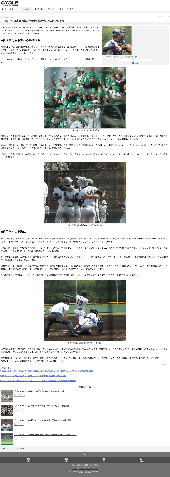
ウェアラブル (39, 9)
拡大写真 (137, 63)
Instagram (142, 461)
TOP (85, 454)
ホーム (4, 9)
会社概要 (86, 465)
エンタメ (70, 9)
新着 (11, 9)
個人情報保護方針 (95, 465)
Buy (18, 9)
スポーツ (50, 9)
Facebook (66, 461)
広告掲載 (79, 465)
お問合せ (72, 465)
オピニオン (27, 9)
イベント (60, 9)
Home (28, 461)
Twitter (104, 461)
